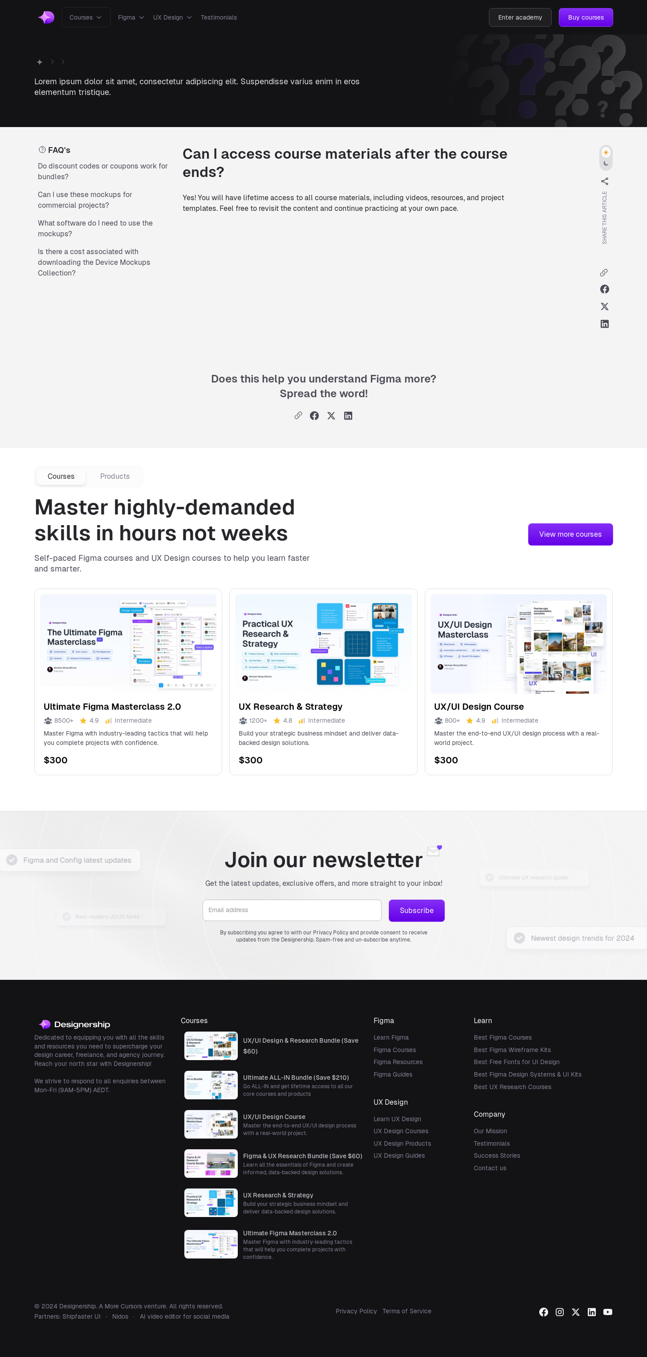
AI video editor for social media (184, 1316)
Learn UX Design (397, 1119)
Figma (126, 17)
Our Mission (490, 1131)
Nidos (120, 1316)
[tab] (61, 476)
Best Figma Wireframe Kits (512, 1049)
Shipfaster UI (81, 1316)
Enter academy (520, 17)
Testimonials (219, 17)
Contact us (490, 1168)
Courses (81, 17)
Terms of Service (407, 1311)
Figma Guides (393, 1074)
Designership (77, 1306)
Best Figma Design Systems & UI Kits (528, 1074)
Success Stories (497, 1155)
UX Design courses (186, 558)
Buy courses (586, 17)
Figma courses (105, 558)
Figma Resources (398, 1061)
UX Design (168, 17)
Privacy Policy (356, 1311)
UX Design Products (402, 1143)
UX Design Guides (399, 1155)
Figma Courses (395, 1049)
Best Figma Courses (503, 1037)
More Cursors (123, 1306)
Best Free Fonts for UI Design (517, 1061)
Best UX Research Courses (512, 1086)
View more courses (570, 534)
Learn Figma (391, 1037)
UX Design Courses (401, 1131)
